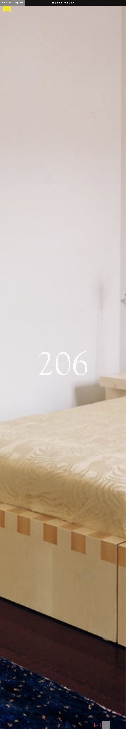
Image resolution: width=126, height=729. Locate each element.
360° (97, 725)
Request (19, 3)
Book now (6, 3)
